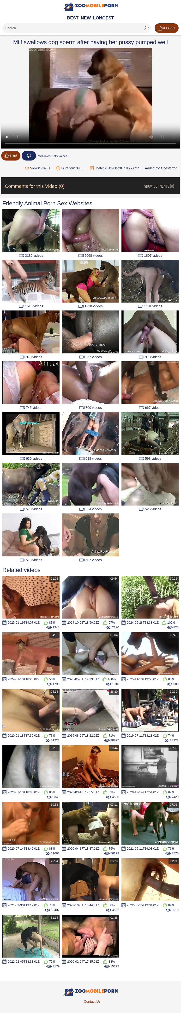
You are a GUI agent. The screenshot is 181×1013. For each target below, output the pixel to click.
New (86, 18)
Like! (11, 155)
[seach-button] (146, 28)
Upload (166, 28)
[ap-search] (76, 28)
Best (72, 18)
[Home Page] (90, 7)
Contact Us (92, 1001)
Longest (103, 18)
